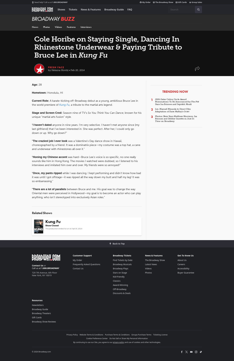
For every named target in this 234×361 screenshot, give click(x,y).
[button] (197, 70)
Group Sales (195, 2)
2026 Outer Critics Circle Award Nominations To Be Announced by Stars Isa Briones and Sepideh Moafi (177, 102)
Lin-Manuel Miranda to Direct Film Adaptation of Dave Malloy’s (173, 110)
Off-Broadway (119, 289)
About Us (181, 260)
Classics (116, 280)
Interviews (86, 27)
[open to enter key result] (198, 9)
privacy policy (118, 342)
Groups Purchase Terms (141, 334)
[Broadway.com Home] (42, 9)
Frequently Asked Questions (86, 264)
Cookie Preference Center (97, 338)
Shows (61, 9)
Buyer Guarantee (185, 272)
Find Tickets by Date (122, 260)
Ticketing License (160, 334)
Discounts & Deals (122, 293)
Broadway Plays (120, 268)
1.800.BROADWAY (50, 2)
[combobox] (185, 9)
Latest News (151, 264)
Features (71, 27)
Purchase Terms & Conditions (117, 334)
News (35, 27)
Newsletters (38, 305)
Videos (58, 27)
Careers (181, 264)
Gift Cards (181, 2)
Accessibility (183, 268)
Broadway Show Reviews (44, 321)
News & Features (91, 9)
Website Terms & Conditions (91, 334)
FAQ (129, 9)
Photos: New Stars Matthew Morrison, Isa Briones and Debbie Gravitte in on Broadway (176, 119)
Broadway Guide (114, 9)
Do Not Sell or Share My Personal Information (128, 338)
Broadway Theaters (41, 313)
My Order (145, 2)
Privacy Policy (72, 334)
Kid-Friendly (118, 276)
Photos (46, 27)
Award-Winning (120, 285)
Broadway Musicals (122, 264)
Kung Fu (64, 104)
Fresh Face (56, 67)
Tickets (73, 9)
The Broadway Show (163, 2)
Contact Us (37, 265)
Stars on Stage (120, 272)
